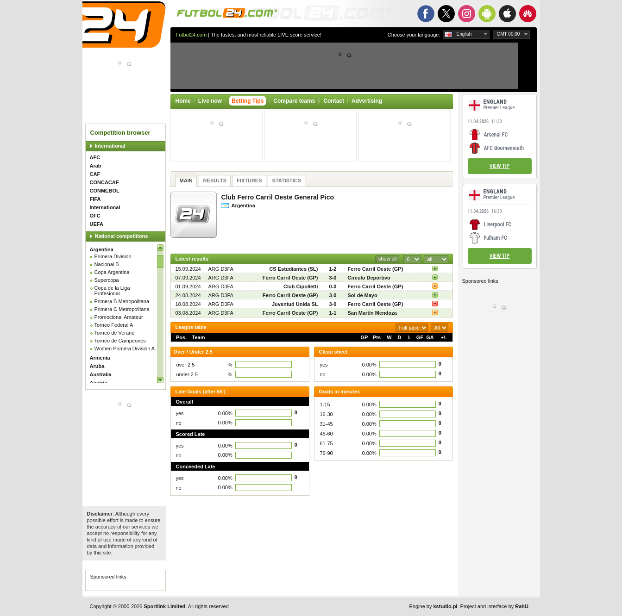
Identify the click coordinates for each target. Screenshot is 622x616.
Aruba (97, 366)
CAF (95, 174)
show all (387, 258)
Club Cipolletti (300, 286)
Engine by (433, 606)
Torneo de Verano (114, 333)
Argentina (101, 249)
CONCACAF (104, 182)
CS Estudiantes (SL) (293, 269)
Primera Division (113, 256)
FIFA (95, 199)
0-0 (333, 286)
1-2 (333, 269)
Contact (333, 101)
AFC (95, 157)
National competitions (121, 236)
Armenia (100, 358)
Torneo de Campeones (120, 340)
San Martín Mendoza (372, 313)
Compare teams (294, 101)
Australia (101, 374)
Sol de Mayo (362, 295)
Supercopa (106, 280)
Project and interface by (494, 606)
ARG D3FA (220, 269)
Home (183, 101)
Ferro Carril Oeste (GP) (375, 269)
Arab (95, 165)
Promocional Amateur (118, 317)
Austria (98, 383)
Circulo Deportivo (369, 277)
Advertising (367, 101)
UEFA (96, 224)
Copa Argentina (112, 272)
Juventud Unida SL (295, 304)
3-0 (333, 277)
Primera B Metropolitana (122, 301)
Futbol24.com (191, 34)
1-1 (333, 313)
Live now (210, 101)
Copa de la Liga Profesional (112, 290)
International (110, 146)
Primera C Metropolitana (122, 309)
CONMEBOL (104, 190)
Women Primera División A (124, 348)
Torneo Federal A (113, 325)
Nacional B (106, 264)
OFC (95, 215)
